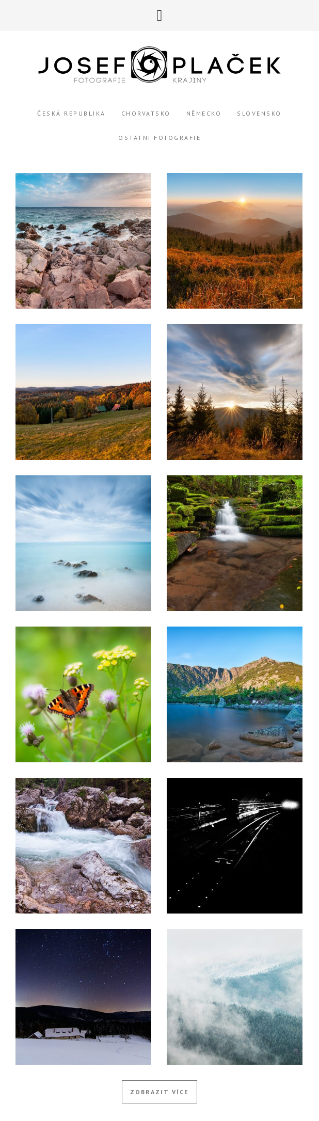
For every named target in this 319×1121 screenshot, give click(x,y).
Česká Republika (71, 113)
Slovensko (259, 113)
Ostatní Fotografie (159, 137)
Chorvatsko (146, 113)
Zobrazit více (159, 1092)
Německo (204, 113)
